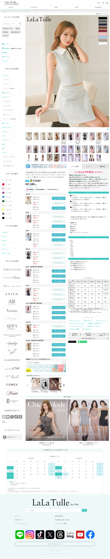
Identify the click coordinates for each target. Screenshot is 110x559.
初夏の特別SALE (15, 32)
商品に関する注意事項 (88, 334)
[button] (28, 385)
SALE (76, 7)
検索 (84, 510)
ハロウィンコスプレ (9, 157)
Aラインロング (7, 106)
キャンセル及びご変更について (102, 334)
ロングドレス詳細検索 (9, 119)
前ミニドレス (7, 114)
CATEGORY (33, 7)
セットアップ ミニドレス (77, 323)
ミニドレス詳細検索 (9, 88)
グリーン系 (8, 201)
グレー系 (7, 214)
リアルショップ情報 (60, 523)
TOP (2, 10)
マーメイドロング (8, 110)
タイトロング (7, 101)
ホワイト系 (8, 180)
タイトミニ (6, 79)
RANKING (98, 7)
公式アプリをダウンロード (55, 544)
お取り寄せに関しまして (89, 338)
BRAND (11, 7)
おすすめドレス (87, 329)
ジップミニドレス (102, 320)
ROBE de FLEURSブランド (11, 10)
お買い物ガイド (19, 520)
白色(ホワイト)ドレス (94, 326)
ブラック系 (8, 218)
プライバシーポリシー (21, 523)
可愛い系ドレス (88, 320)
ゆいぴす (5, 36)
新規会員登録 (59, 516)
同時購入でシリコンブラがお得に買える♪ (39, 359)
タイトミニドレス (75, 320)
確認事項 (102, 166)
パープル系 (8, 193)
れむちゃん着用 (74, 329)
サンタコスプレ (7, 161)
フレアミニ (6, 84)
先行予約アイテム (7, 28)
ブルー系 (7, 197)
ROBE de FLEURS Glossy (25, 10)
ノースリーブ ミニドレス (77, 326)
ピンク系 (7, 188)
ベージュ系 (8, 205)
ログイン (17, 516)
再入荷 (17, 28)
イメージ (88, 166)
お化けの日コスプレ (9, 166)
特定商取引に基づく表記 (62, 520)
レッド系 (7, 184)
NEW (56, 7)
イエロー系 (8, 209)
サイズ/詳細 (74, 166)
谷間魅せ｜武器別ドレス (95, 323)
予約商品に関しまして (75, 334)
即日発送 (5, 32)
